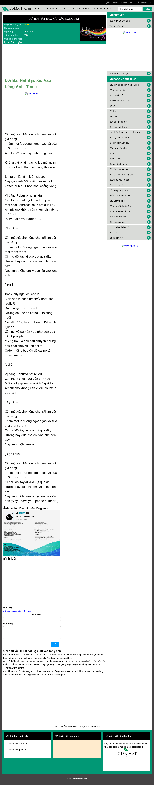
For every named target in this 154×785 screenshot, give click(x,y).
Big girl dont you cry (118, 164)
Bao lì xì (113, 232)
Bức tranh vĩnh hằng (119, 148)
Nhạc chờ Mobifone (65, 729)
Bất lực (112, 111)
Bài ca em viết (116, 238)
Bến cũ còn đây (116, 185)
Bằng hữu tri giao (117, 90)
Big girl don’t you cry (119, 143)
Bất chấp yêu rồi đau (119, 180)
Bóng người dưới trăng (120, 206)
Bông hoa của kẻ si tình (120, 211)
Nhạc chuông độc (122, 3)
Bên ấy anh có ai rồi (119, 137)
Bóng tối (113, 153)
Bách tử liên (115, 158)
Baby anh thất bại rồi (119, 227)
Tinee (26, 24)
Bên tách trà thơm (118, 127)
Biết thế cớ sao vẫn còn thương (124, 132)
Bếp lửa (113, 116)
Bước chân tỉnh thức (119, 100)
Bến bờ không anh (118, 122)
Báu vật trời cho (117, 201)
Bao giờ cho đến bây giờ (121, 174)
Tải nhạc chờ (144, 3)
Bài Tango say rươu (118, 190)
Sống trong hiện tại (118, 73)
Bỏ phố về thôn (116, 95)
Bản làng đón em (117, 217)
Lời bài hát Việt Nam (17, 746)
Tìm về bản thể (116, 26)
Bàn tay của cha (117, 222)
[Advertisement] (32, 583)
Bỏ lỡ (112, 106)
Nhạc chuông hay (90, 729)
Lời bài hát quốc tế (17, 752)
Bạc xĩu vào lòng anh (119, 21)
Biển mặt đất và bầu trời (120, 195)
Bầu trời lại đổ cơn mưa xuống (124, 85)
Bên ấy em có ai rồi (118, 169)
